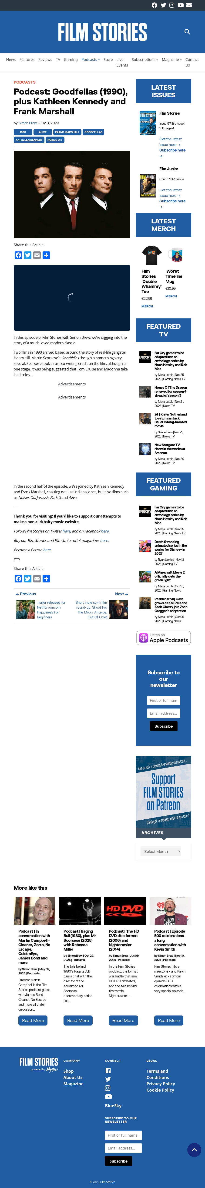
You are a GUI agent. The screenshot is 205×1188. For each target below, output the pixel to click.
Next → (121, 594)
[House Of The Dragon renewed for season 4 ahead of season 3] (145, 392)
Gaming (71, 59)
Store (108, 59)
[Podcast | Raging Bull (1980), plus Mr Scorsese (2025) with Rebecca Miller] (80, 911)
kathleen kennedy (29, 140)
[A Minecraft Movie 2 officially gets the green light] (145, 576)
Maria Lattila (165, 375)
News (11, 59)
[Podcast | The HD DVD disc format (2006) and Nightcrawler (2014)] (125, 911)
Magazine (170, 59)
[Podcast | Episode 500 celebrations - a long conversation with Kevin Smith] (171, 911)
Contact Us (192, 62)
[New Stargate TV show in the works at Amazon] (145, 449)
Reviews (45, 59)
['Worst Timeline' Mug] (175, 255)
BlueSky (113, 1105)
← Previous (26, 594)
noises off (55, 140)
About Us (73, 1077)
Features (26, 59)
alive (43, 132)
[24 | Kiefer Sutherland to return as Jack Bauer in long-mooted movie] (145, 418)
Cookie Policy (160, 1090)
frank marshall (67, 132)
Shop (69, 1071)
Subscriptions (143, 59)
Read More (33, 1020)
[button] (187, 32)
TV (58, 59)
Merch (147, 306)
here (66, 531)
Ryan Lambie (166, 559)
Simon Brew (28, 123)
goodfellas (93, 132)
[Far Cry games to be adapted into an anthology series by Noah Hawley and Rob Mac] (145, 357)
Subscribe (164, 726)
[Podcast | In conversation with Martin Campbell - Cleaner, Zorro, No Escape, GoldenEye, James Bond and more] (35, 911)
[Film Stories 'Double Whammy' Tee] (151, 255)
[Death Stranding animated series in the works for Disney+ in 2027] (145, 546)
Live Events (122, 62)
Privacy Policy (161, 1083)
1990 (23, 132)
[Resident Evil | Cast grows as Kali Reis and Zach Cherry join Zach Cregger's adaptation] (145, 603)
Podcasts (89, 59)
